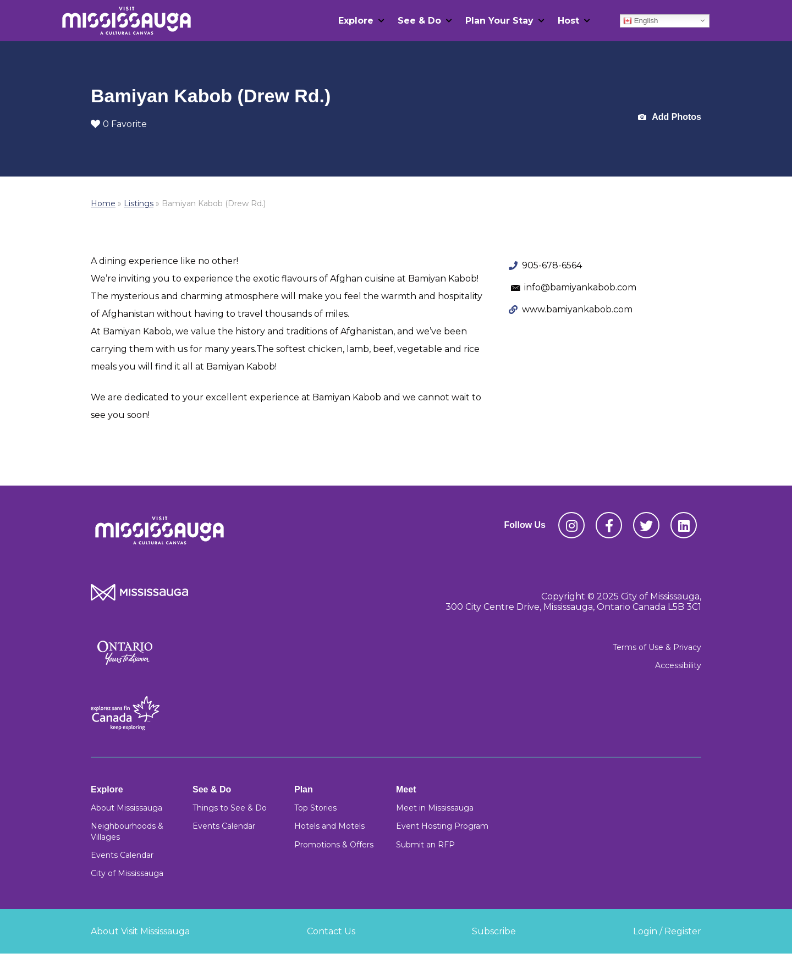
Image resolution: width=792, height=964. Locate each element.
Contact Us (331, 931)
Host (568, 20)
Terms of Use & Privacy (657, 647)
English (640, 20)
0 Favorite (119, 124)
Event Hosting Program (442, 826)
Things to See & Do (230, 808)
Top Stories (315, 808)
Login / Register (667, 931)
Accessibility (678, 665)
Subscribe (494, 931)
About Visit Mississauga (140, 931)
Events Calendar (122, 855)
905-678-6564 (552, 265)
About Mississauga (126, 808)
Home (103, 203)
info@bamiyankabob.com (580, 287)
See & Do (419, 20)
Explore (355, 20)
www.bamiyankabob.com (577, 309)
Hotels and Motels (329, 826)
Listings (138, 203)
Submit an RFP (425, 845)
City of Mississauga (127, 873)
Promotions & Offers (333, 845)
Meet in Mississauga (435, 808)
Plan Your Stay (499, 20)
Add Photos (669, 117)
